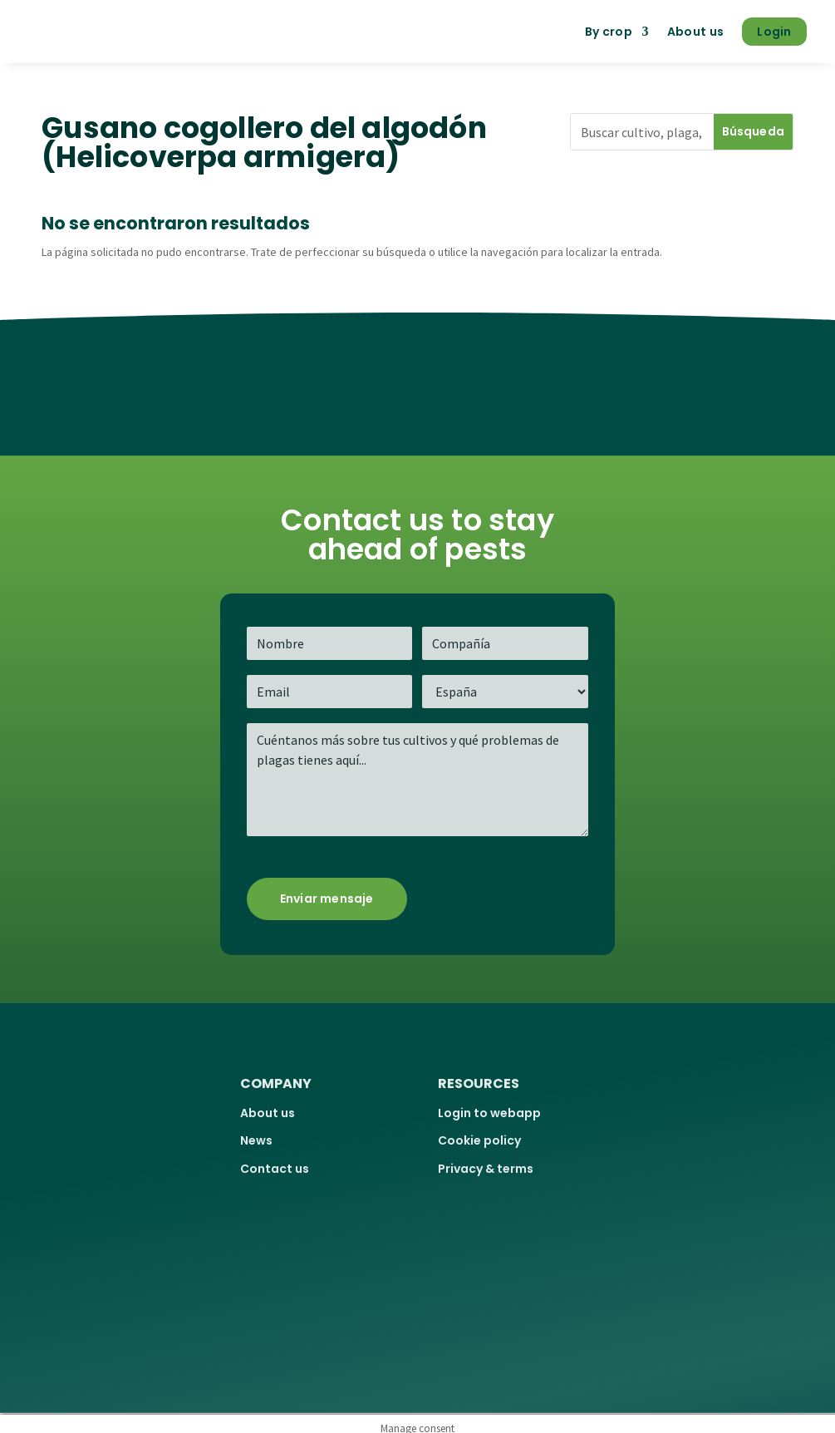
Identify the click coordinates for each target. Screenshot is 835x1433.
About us (695, 31)
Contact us (274, 1168)
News (256, 1140)
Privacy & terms (485, 1168)
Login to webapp (489, 1113)
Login (774, 31)
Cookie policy (479, 1140)
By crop (608, 31)
